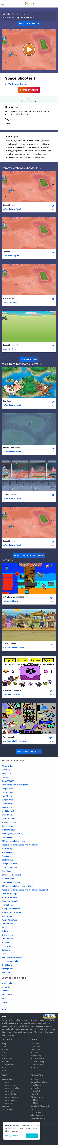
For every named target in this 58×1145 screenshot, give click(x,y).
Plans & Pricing (37, 1061)
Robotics (5, 990)
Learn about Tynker (29, 23)
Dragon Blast (7, 788)
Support (5, 1049)
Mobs (4, 1009)
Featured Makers (38, 1058)
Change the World (9, 863)
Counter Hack (8, 803)
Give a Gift (35, 1049)
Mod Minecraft (8, 811)
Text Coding (7, 994)
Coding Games (8, 1079)
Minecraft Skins (8, 1085)
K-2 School (35, 1100)
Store (4, 1070)
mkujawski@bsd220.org (15, 741)
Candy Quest (7, 792)
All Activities (7, 766)
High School (36, 1094)
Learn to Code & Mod (14, 977)
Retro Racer (7, 871)
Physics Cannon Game (11, 912)
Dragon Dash (7, 800)
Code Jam (6, 1106)
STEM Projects (37, 1115)
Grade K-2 (6, 770)
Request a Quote (38, 1118)
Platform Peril (8, 878)
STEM (4, 953)
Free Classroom (37, 1085)
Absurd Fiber (10, 349)
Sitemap (5, 1061)
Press (4, 1052)
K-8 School (35, 1103)
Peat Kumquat (11, 302)
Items (4, 1002)
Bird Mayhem (7, 935)
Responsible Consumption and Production (20, 845)
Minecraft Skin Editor (11, 1088)
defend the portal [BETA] (13, 597)
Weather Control (9, 822)
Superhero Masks (9, 897)
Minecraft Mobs (8, 1091)
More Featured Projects (29, 752)
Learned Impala (12, 255)
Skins (4, 998)
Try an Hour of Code (13, 760)
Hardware (6, 972)
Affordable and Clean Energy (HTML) (17, 886)
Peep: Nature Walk (10, 961)
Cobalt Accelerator (13, 694)
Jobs (3, 1055)
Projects (25, 14)
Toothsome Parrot (17, 84)
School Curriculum (39, 1082)
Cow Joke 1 (7, 401)
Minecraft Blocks (9, 1094)
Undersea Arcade (9, 938)
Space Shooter (9, 251)
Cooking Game (8, 860)
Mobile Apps (7, 1058)
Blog (4, 1043)
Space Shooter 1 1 (10, 345)
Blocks (4, 1005)
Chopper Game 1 (10, 494)
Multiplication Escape (11, 908)
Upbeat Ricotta (11, 601)
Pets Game (6, 856)
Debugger (6, 950)
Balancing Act (7, 826)
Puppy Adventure (9, 920)
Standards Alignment (40, 1106)
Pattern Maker (8, 946)
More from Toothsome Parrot (29, 555)
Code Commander (9, 867)
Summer (34, 1067)
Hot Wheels (7, 796)
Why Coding (36, 1055)
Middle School (37, 1091)
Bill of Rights (7, 965)
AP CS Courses (37, 1097)
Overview (35, 1043)
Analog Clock (7, 968)
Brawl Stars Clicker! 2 (12, 690)
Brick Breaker (7, 815)
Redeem (34, 1052)
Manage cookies (12, 1135)
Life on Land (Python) (11, 882)
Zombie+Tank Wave (11, 447)
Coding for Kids (12, 14)
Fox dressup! (8, 737)
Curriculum (35, 1046)
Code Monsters (8, 818)
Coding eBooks (8, 1064)
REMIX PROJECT (29, 90)
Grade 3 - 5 (6, 773)
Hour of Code (7, 1109)
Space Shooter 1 (10, 205)
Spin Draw (6, 942)
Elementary (36, 1088)
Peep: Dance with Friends (12, 957)
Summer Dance (9, 644)
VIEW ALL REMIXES (29, 360)
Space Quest (7, 852)
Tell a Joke (6, 931)
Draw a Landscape (9, 893)
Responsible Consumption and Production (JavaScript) (25, 890)
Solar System (7, 916)
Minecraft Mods (8, 1103)
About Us (6, 1046)
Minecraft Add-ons (10, 1097)
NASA (4, 927)
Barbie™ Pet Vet (8, 781)
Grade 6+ (5, 777)
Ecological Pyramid (10, 901)
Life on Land (7, 837)
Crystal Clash (7, 923)
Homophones (8, 905)
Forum (5, 1067)
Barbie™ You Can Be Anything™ (15, 785)
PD (32, 1109)
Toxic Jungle (7, 807)
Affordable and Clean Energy (14, 841)
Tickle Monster (8, 830)
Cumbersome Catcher (14, 648)
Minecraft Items (8, 1100)
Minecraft (6, 987)
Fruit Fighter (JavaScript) (12, 833)
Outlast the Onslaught (11, 875)
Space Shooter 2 (10, 298)
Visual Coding (7, 983)
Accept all (32, 1135)
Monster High (8, 848)
